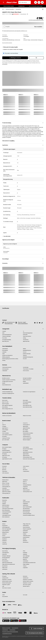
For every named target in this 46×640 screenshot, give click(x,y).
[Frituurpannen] (5, 525)
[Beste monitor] (4, 400)
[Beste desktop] (5, 407)
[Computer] (4, 331)
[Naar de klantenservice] (6, 384)
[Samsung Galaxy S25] (6, 486)
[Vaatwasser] (4, 534)
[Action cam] (4, 468)
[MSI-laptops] (4, 453)
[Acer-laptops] (4, 457)
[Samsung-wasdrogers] (27, 513)
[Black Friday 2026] (5, 341)
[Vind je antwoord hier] (9, 323)
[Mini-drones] (25, 469)
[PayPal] (9, 613)
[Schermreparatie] (5, 369)
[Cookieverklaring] (5, 629)
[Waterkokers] (25, 532)
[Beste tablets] (25, 400)
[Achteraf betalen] (36, 613)
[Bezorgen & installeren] (27, 378)
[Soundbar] (4, 431)
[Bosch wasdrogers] (26, 512)
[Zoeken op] (19, 2)
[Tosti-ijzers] (4, 542)
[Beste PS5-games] (5, 403)
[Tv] (23, 331)
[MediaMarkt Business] (27, 350)
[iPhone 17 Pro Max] (5, 483)
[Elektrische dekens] (5, 505)
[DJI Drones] (4, 469)
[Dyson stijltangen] (26, 556)
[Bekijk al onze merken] (27, 415)
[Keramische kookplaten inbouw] (29, 515)
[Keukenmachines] (26, 537)
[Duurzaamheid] (5, 350)
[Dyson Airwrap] (5, 550)
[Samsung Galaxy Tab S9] (6, 452)
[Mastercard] (25, 613)
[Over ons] (24, 352)
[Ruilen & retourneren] (27, 379)
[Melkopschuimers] (5, 532)
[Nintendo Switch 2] (26, 586)
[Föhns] (24, 550)
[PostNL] (4, 605)
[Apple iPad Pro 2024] (6, 455)
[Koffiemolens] (25, 530)
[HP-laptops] (4, 448)
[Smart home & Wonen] (27, 336)
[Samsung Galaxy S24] (6, 493)
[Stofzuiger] (4, 501)
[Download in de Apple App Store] (8, 393)
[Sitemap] (3, 360)
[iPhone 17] (25, 481)
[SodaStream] (4, 544)
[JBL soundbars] (25, 431)
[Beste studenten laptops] (7, 447)
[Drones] (24, 468)
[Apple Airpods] (25, 426)
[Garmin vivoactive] (26, 490)
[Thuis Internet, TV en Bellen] (28, 369)
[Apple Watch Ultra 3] (5, 490)
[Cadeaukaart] (4, 370)
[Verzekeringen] (25, 367)
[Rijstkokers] (25, 540)
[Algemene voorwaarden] (6, 627)
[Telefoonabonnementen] (6, 367)
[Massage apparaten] (6, 557)
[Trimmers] (24, 566)
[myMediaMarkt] (5, 348)
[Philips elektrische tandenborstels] (8, 564)
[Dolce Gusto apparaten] (6, 529)
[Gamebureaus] (25, 577)
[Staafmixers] (4, 539)
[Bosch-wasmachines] (6, 510)
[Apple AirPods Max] (26, 428)
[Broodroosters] (25, 542)
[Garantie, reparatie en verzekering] (8, 379)
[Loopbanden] (25, 567)
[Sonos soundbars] (5, 433)
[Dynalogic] (15, 605)
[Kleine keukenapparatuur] (27, 333)
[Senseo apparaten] (5, 530)
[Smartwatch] (4, 488)
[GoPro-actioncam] (5, 473)
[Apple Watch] (25, 488)
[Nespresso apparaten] (27, 529)
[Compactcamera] (26, 471)
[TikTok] (42, 322)
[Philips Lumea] (4, 567)
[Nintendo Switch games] (6, 583)
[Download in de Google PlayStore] (29, 391)
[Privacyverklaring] (12, 629)
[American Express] (30, 613)
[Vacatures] (25, 355)
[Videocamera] (4, 471)
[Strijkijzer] (4, 503)
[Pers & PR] (25, 358)
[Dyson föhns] (4, 559)
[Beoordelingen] (15, 14)
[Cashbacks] (4, 352)
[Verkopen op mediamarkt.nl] (7, 355)
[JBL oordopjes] (25, 429)
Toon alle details (6, 236)
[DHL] (9, 605)
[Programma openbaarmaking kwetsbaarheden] (10, 631)
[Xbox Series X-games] (27, 584)
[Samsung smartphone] (27, 485)
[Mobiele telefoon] (5, 479)
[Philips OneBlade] (26, 564)
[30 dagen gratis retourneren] (7, 381)
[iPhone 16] (25, 483)
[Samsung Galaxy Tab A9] (27, 457)
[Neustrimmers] (4, 566)
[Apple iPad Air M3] (26, 455)
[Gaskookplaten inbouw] (6, 515)
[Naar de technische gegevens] (7, 42)
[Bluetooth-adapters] (26, 439)
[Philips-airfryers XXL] (26, 524)
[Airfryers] (3, 524)
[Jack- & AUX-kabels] (5, 439)
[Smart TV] (4, 424)
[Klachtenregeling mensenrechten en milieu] (10, 358)
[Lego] (3, 586)
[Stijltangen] (25, 554)
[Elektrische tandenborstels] (7, 562)
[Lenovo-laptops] (26, 447)
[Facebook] (35, 322)
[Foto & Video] (4, 338)
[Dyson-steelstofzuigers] (27, 506)
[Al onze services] (26, 370)
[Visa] (20, 613)
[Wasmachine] (4, 500)
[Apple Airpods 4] (5, 428)
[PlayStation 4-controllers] (27, 579)
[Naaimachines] (25, 505)
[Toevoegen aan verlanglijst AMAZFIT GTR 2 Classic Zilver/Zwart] (43, 9)
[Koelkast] (24, 534)
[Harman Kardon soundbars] (28, 433)
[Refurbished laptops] (6, 450)
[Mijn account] (35, 2)
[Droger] (24, 500)
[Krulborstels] (4, 554)
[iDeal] (4, 613)
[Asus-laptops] (25, 450)
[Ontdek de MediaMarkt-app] (7, 391)
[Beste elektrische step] (27, 405)
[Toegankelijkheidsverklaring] (7, 633)
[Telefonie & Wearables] (6, 336)
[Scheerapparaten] (5, 552)
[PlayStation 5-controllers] (6, 579)
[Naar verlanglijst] (38, 2)
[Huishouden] (25, 334)
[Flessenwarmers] (5, 561)
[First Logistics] (20, 605)
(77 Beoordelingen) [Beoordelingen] (23, 14)
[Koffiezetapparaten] (6, 527)
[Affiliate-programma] (6, 357)
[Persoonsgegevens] (15, 627)
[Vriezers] (3, 535)
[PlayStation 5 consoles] (27, 583)
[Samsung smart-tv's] (26, 436)
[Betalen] (24, 381)
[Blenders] (24, 539)
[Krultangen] (25, 552)
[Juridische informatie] (27, 353)
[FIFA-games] (4, 576)
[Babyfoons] (25, 559)
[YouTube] (40, 322)
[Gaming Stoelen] (5, 577)
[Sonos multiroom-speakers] (7, 434)
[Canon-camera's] (26, 466)
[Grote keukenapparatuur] (7, 334)
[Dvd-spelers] (4, 436)
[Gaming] (24, 338)
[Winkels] (24, 348)
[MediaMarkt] (11, 2)
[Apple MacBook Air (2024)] (27, 452)
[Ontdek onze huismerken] (7, 415)
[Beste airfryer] (25, 403)
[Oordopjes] (4, 426)
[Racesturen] (25, 576)
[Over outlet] (25, 594)
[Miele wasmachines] (26, 510)
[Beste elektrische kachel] (27, 407)
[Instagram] (38, 322)
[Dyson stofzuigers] (5, 506)
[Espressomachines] (26, 527)
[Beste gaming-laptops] (27, 402)
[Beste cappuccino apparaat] (7, 405)
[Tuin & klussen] (25, 339)
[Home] (3, 9)
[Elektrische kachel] (26, 501)
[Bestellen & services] (6, 378)
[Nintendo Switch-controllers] (28, 581)
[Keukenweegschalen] (6, 537)
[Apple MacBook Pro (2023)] (7, 458)
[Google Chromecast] (26, 434)
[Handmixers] (4, 540)
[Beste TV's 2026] (5, 402)
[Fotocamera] (4, 466)
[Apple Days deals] (26, 341)
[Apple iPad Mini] (26, 453)
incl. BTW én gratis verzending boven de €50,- (36, 20)
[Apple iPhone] (4, 481)
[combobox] (25, 2)
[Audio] (3, 333)
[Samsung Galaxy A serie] (27, 491)
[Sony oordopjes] (5, 429)
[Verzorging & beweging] (6, 339)
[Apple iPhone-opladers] (6, 491)
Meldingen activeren (15, 57)
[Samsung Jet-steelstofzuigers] (7, 508)
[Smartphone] (25, 479)
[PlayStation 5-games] (6, 584)
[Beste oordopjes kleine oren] (7, 408)
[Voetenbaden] (25, 561)
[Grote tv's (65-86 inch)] (27, 438)
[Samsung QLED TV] (26, 424)
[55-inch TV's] (25, 423)
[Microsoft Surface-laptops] (28, 448)
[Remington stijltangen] (6, 556)
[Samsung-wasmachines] (6, 512)
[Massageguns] (25, 557)
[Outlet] (3, 353)
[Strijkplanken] (25, 503)
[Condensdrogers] (5, 513)
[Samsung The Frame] (6, 438)
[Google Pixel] (25, 486)
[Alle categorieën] (3, 2)
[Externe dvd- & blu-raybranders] (29, 458)
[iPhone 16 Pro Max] (5, 485)
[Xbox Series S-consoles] (6, 588)
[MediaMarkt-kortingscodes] (28, 357)
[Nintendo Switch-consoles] (7, 581)
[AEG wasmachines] (26, 508)
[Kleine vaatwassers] (6, 517)
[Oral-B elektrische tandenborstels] (29, 562)
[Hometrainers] (4, 569)
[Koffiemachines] (26, 525)
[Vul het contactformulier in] (23, 323)
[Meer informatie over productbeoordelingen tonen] (27, 14)
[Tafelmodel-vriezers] (26, 535)
